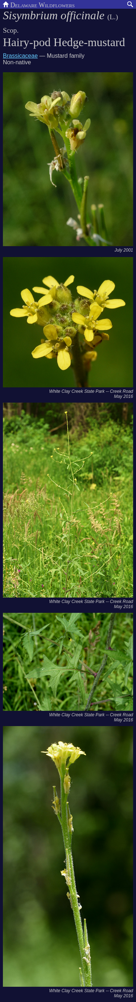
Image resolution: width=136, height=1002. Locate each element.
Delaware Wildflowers (39, 4)
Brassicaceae (20, 56)
